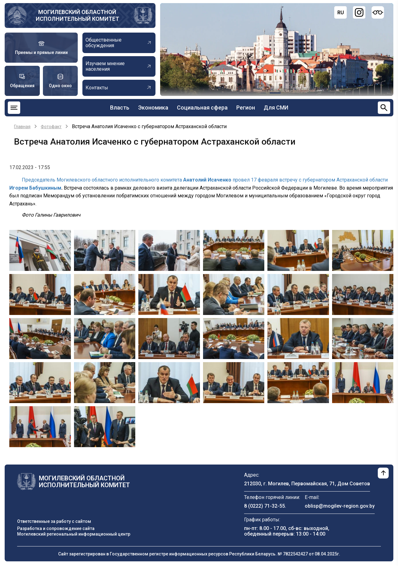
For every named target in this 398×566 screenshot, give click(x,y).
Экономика (153, 107)
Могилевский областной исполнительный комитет (77, 15)
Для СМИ (276, 107)
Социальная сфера (202, 107)
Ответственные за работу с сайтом (54, 521)
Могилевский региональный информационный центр (73, 534)
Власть (119, 107)
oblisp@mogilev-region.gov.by (340, 506)
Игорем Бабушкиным (35, 188)
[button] (40, 250)
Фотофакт (51, 126)
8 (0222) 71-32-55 (264, 506)
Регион (245, 107)
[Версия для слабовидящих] (378, 12)
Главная (22, 126)
